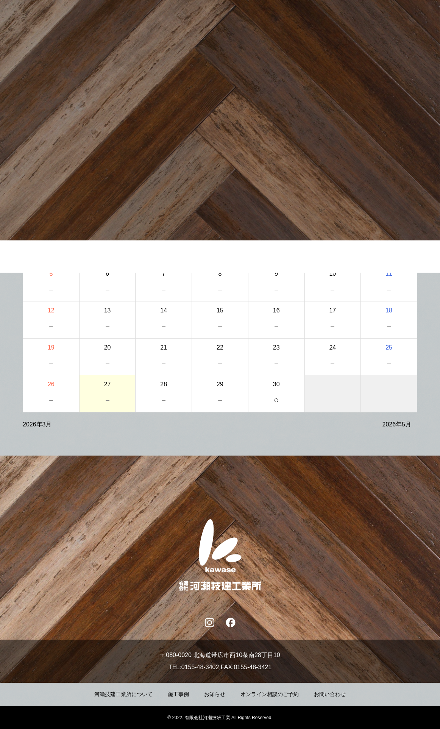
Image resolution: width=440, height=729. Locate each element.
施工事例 (178, 694)
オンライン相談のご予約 (269, 694)
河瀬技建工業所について (123, 694)
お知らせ (214, 694)
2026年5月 (397, 424)
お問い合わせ (330, 694)
